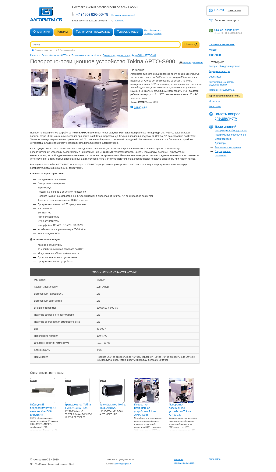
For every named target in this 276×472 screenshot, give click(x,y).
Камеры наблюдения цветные (224, 66)
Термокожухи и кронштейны (224, 95)
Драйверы (220, 143)
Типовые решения (222, 44)
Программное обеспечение (230, 134)
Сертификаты (223, 151)
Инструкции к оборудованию (231, 130)
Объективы (215, 76)
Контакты (119, 21)
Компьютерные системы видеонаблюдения (221, 83)
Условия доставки (152, 33)
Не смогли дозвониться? (123, 15)
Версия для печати (193, 62)
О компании (41, 31)
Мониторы (214, 101)
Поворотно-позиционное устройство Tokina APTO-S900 (129, 55)
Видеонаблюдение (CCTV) (55, 55)
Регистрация (234, 10)
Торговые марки (128, 31)
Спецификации (223, 138)
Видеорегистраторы (219, 71)
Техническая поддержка (92, 31)
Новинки (215, 54)
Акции (213, 49)
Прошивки (220, 155)
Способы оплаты (152, 30)
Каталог (62, 31)
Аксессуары (215, 106)
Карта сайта (214, 459)
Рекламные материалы (228, 147)
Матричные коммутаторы (222, 90)
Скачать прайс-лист (226, 29)
